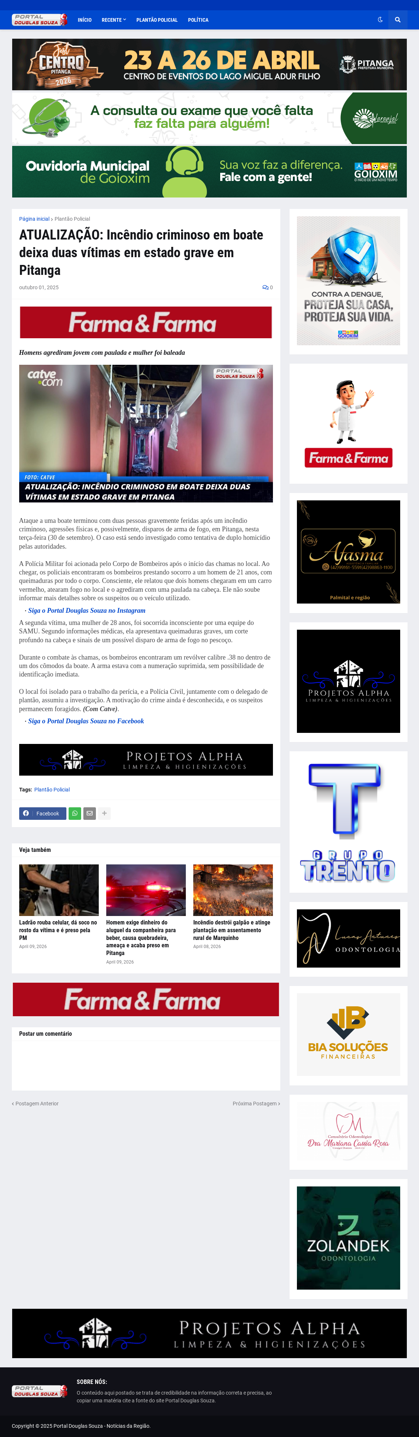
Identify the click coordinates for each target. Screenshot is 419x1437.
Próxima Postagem (255, 1103)
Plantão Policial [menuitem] (157, 20)
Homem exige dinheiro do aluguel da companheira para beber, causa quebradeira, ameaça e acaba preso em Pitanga (141, 938)
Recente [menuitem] (112, 20)
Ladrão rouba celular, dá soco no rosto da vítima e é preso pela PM (58, 930)
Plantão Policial (72, 218)
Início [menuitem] (84, 20)
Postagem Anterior (37, 1103)
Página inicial (34, 218)
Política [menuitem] (198, 20)
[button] (380, 19)
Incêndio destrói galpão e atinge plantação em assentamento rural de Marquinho (231, 930)
